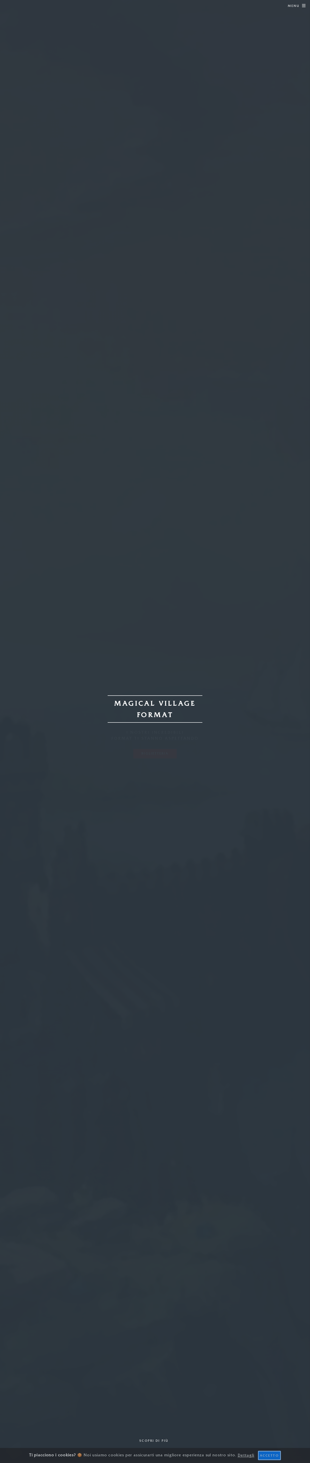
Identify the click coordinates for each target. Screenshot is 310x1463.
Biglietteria (154, 753)
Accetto (269, 1455)
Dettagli (246, 1455)
